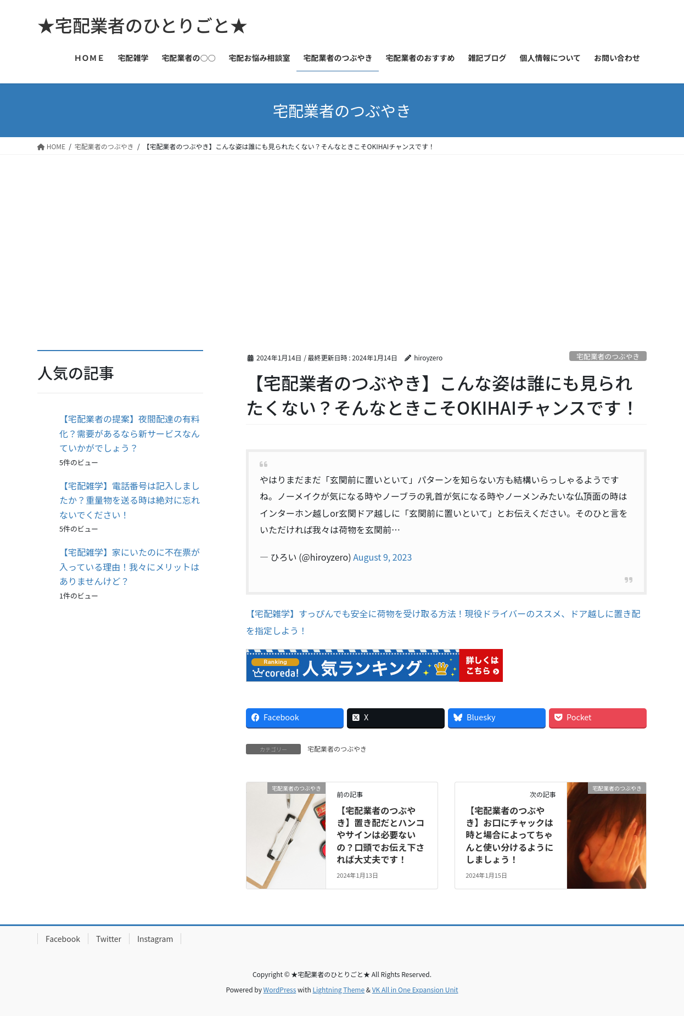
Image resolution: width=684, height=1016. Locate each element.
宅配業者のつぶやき (608, 356)
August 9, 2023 (382, 556)
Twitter (108, 938)
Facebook (63, 938)
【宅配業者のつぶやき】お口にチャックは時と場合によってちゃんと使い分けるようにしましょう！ (509, 835)
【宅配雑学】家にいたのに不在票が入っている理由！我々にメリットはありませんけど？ (129, 566)
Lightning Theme (338, 989)
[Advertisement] (342, 237)
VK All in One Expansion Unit (415, 989)
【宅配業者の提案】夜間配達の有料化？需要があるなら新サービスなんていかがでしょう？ (129, 433)
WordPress (279, 989)
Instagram (155, 938)
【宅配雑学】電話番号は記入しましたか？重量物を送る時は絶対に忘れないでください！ (129, 500)
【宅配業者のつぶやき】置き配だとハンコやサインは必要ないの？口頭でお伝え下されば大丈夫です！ (380, 835)
